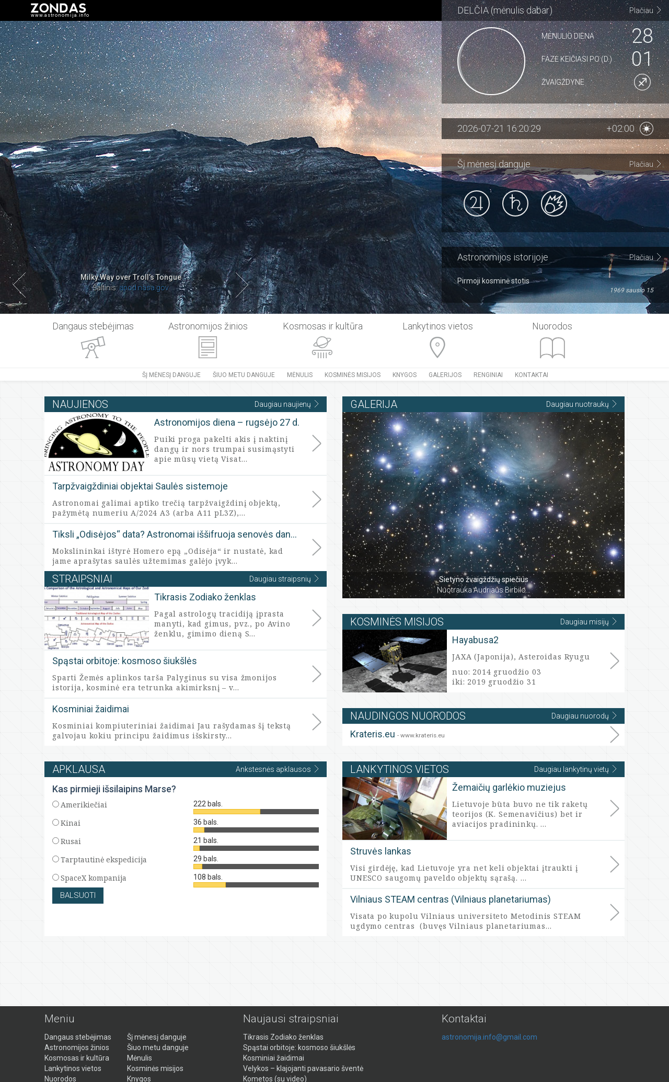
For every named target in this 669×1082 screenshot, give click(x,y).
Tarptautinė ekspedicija (104, 859)
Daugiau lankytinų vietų (575, 769)
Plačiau (645, 10)
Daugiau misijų (588, 621)
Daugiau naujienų (287, 404)
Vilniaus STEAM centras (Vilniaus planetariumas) (450, 899)
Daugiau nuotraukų (581, 404)
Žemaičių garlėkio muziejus (509, 787)
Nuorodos (552, 326)
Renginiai (488, 375)
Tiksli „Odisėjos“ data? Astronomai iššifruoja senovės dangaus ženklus (176, 534)
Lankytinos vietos (437, 326)
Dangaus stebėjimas (93, 326)
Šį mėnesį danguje (171, 375)
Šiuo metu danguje (244, 375)
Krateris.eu (397, 733)
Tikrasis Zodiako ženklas (205, 596)
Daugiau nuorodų (584, 715)
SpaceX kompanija (93, 878)
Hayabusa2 (475, 639)
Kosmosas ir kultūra (323, 326)
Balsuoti (78, 895)
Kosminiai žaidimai (90, 708)
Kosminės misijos (352, 375)
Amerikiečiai (84, 805)
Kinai (70, 823)
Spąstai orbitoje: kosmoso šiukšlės (124, 660)
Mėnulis (300, 375)
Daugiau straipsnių (284, 578)
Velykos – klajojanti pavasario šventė (303, 1068)
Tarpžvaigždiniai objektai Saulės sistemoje (140, 486)
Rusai (71, 841)
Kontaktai (531, 375)
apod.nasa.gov (144, 287)
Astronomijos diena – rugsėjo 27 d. (226, 422)
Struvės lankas (380, 851)
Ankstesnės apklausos (277, 769)
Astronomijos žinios (208, 326)
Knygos (405, 375)
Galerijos (445, 375)
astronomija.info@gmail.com (489, 1037)
